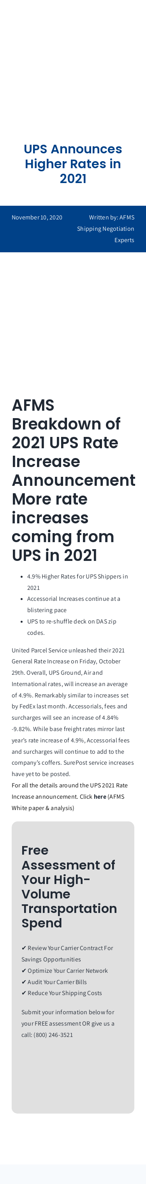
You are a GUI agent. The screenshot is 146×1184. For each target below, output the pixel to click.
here (100, 796)
